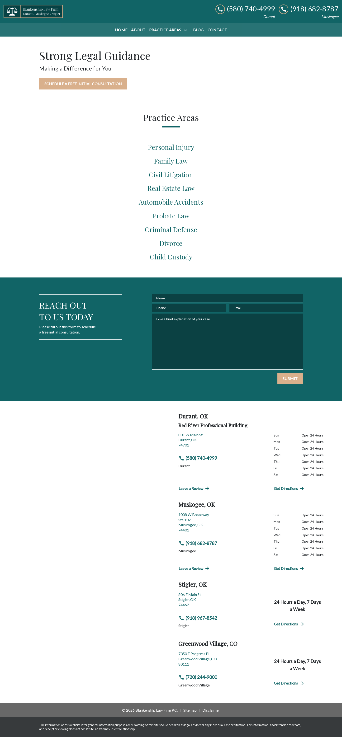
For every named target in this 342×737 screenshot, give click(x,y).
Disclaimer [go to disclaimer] (211, 710)
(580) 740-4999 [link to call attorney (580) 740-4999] (198, 458)
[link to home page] (33, 11)
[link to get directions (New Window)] (222, 441)
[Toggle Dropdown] (186, 30)
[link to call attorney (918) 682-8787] (308, 9)
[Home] (121, 29)
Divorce (171, 243)
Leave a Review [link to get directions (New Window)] (194, 488)
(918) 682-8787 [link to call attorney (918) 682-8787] (198, 543)
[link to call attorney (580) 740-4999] (245, 9)
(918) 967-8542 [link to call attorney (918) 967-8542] (198, 618)
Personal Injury (171, 147)
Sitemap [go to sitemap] (190, 710)
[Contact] (217, 29)
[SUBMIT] (290, 378)
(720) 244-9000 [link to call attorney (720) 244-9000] (198, 677)
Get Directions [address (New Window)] (289, 488)
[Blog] (198, 29)
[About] (138, 29)
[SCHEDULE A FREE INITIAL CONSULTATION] (83, 83)
